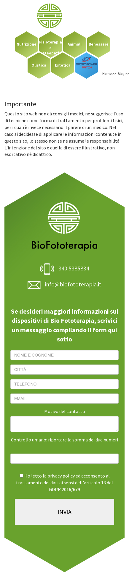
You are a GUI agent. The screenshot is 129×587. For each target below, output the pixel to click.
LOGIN (108, 8)
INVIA (64, 511)
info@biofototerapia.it (64, 284)
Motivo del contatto (64, 411)
